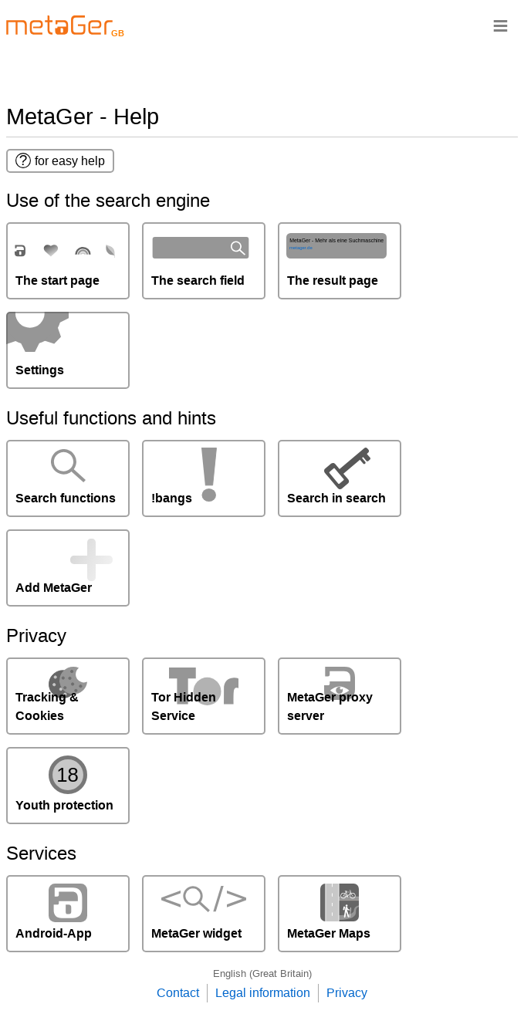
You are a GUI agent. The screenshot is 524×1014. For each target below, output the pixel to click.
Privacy (346, 992)
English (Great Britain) (262, 973)
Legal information (262, 992)
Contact (178, 992)
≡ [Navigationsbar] (500, 25)
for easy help (60, 160)
